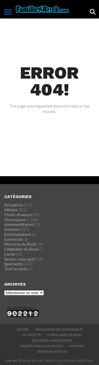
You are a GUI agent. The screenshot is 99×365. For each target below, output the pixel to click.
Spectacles (13, 264)
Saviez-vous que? (19, 259)
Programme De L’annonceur (59, 329)
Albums (10, 209)
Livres (9, 254)
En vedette (31, 335)
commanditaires (18, 224)
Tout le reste (15, 269)
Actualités (13, 205)
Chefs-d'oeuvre (18, 214)
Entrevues (13, 239)
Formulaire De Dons (64, 335)
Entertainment (17, 234)
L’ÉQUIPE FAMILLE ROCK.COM (41, 346)
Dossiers (12, 229)
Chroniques (14, 219)
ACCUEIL (23, 329)
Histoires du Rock (20, 244)
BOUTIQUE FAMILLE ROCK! (52, 340)
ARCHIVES (76, 346)
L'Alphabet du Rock (21, 249)
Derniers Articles (52, 351)
